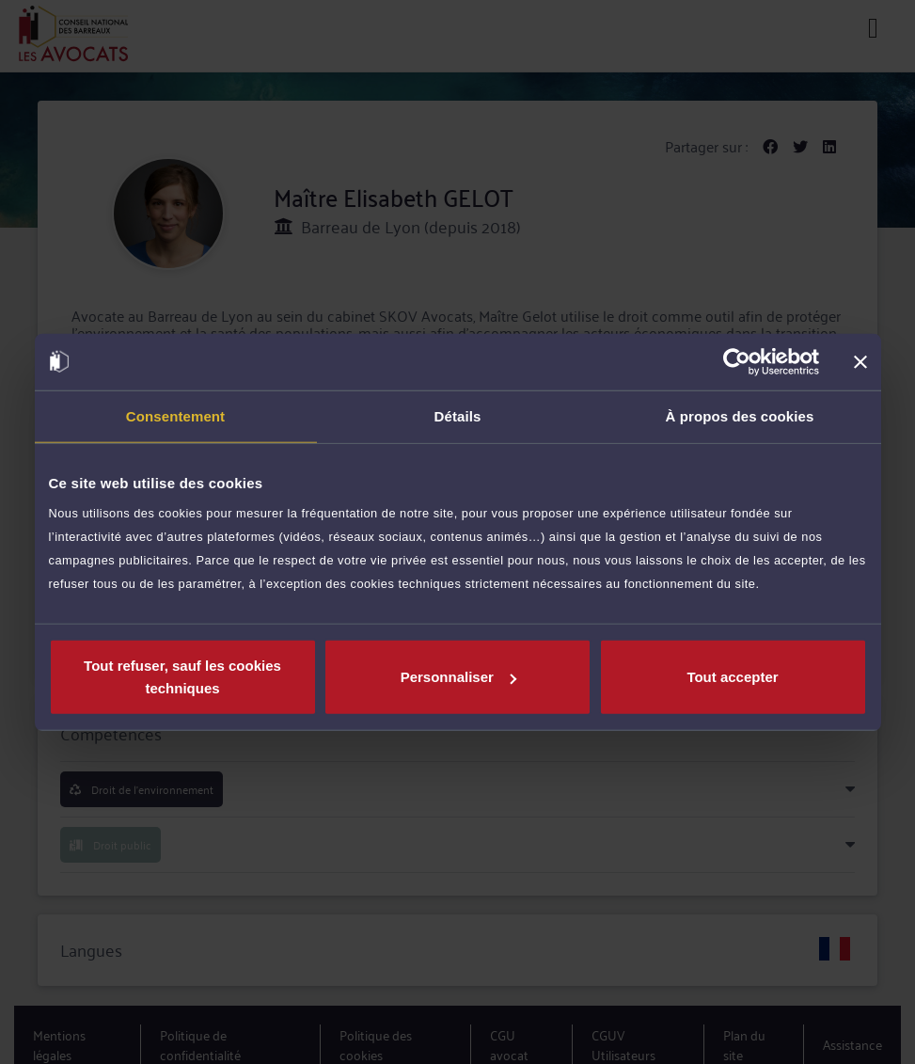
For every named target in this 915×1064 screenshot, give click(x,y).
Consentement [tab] (175, 415)
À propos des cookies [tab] (740, 415)
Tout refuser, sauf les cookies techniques (182, 677)
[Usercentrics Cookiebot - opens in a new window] (737, 361)
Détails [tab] (457, 415)
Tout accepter (732, 677)
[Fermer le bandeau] (860, 361)
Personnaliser (458, 677)
